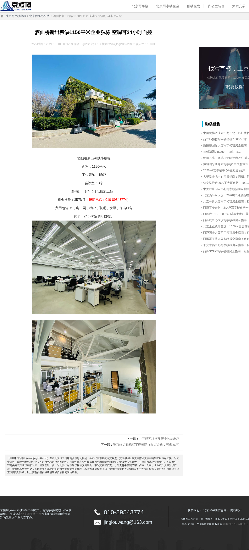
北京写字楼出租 (16, 16)
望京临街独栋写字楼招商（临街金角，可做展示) (146, 444)
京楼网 (21, 458)
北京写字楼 (140, 6)
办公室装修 (216, 6)
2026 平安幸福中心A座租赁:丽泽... (225, 170)
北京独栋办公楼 (39, 16)
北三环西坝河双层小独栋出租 (159, 438)
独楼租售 (193, 6)
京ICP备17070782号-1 (235, 524)
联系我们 (193, 510)
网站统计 (236, 510)
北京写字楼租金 (167, 6)
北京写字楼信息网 (214, 510)
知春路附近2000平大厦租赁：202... (226, 182)
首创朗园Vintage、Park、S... (222, 151)
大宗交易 (238, 6)
